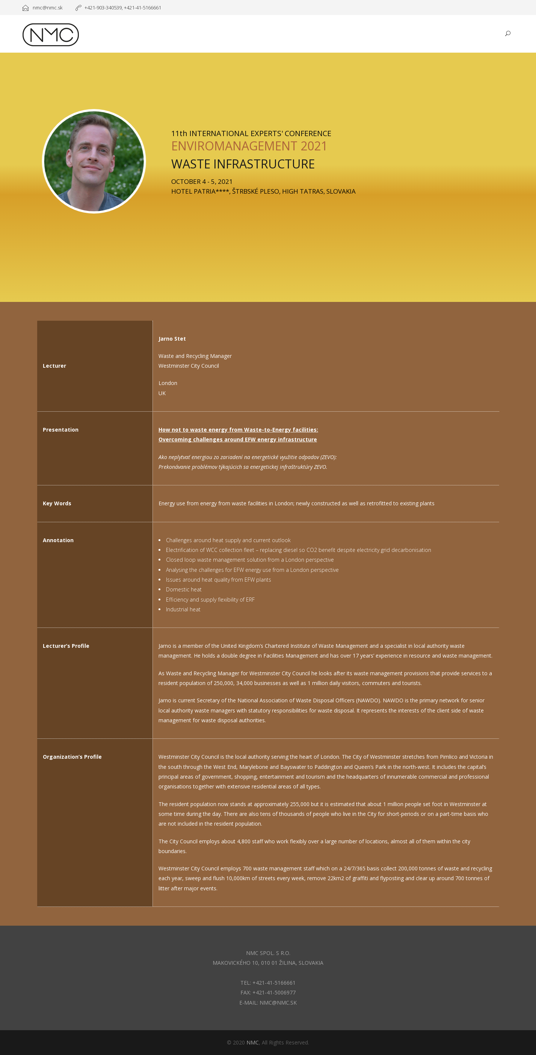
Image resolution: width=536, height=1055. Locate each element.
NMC (252, 1042)
